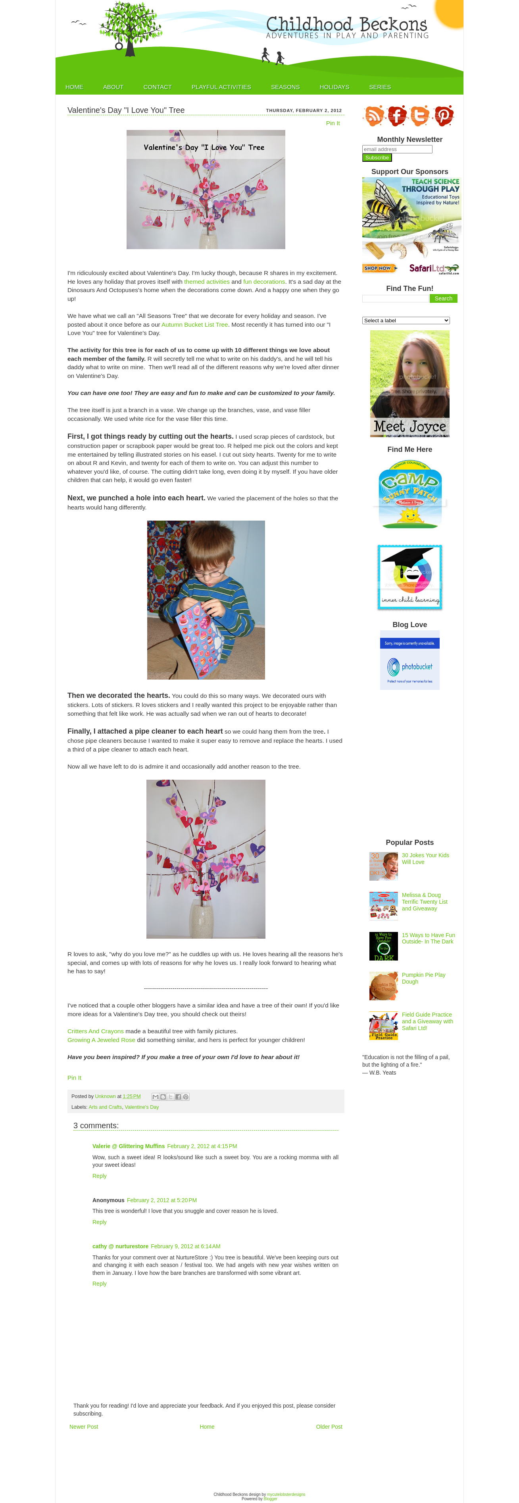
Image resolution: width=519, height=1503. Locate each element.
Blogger (270, 1499)
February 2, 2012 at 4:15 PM (202, 1146)
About (113, 86)
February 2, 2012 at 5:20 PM (162, 1200)
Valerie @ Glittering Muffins (128, 1146)
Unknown (106, 1096)
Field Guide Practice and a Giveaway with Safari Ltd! (427, 1021)
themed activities (207, 281)
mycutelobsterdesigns (286, 1494)
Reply (99, 1176)
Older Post (329, 1427)
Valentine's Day (142, 1107)
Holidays (335, 86)
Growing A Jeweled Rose (102, 1039)
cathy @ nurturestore (120, 1246)
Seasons (285, 86)
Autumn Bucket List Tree (194, 324)
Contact (158, 86)
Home (74, 86)
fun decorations (264, 281)
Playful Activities (221, 86)
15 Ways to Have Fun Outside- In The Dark (428, 938)
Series (380, 86)
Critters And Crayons (95, 1031)
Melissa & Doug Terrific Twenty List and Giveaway (425, 902)
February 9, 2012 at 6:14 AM (186, 1246)
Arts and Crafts (105, 1107)
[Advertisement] (211, 1460)
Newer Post (83, 1427)
